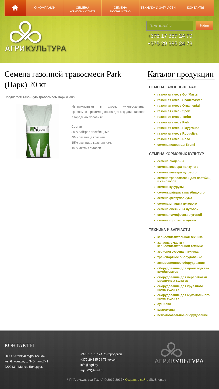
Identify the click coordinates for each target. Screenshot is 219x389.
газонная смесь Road (173, 139)
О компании (44, 7)
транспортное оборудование (179, 257)
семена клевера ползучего (177, 166)
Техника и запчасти (158, 7)
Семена (82, 9)
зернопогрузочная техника (177, 251)
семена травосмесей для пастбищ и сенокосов (183, 179)
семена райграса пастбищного (181, 192)
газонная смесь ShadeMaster (179, 100)
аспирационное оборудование (181, 262)
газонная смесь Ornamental (178, 105)
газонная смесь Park (173, 122)
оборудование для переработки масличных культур (182, 278)
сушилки (164, 304)
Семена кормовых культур (176, 154)
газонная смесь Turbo (174, 117)
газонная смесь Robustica (177, 133)
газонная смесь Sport (173, 111)
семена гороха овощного (176, 220)
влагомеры (166, 309)
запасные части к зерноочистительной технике (180, 244)
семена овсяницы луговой (177, 209)
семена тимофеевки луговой (179, 214)
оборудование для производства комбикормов (183, 269)
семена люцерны (170, 161)
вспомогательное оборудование (182, 315)
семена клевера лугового (177, 172)
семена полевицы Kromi (176, 144)
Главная (15, 8)
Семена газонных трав (172, 87)
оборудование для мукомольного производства (183, 296)
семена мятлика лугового (177, 203)
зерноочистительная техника (180, 237)
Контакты (195, 7)
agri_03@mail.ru (91, 370)
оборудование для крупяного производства (180, 287)
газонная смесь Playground (178, 128)
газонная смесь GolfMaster (178, 94)
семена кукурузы (170, 187)
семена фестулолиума (174, 198)
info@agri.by (89, 365)
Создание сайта (136, 379)
